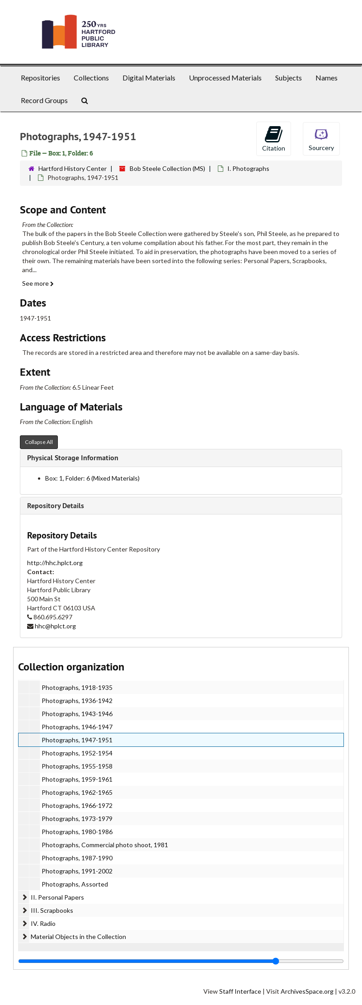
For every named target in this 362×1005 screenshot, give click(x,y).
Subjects (288, 77)
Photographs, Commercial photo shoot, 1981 (105, 845)
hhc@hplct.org (55, 626)
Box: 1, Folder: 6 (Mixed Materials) (92, 478)
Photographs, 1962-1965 (77, 792)
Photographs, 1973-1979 (77, 818)
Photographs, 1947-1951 (77, 740)
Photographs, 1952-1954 (77, 753)
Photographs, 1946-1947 (77, 727)
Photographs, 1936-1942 (77, 700)
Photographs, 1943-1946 (77, 713)
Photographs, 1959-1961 (77, 779)
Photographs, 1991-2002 (77, 871)
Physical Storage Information (72, 457)
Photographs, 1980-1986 (77, 831)
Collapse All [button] (39, 442)
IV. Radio (43, 923)
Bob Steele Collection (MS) (167, 168)
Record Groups (44, 100)
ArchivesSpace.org (307, 991)
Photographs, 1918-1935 (77, 687)
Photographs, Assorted (75, 884)
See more (38, 283)
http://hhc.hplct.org (55, 562)
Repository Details (55, 505)
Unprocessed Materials (225, 77)
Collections (91, 77)
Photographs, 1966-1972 (77, 805)
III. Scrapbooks (52, 910)
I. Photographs (248, 168)
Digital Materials (148, 77)
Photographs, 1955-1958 (77, 766)
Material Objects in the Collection (78, 936)
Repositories (40, 77)
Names (326, 77)
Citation (273, 138)
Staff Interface (240, 991)
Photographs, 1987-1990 (77, 858)
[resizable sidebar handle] (181, 961)
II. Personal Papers (57, 897)
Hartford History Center (72, 168)
